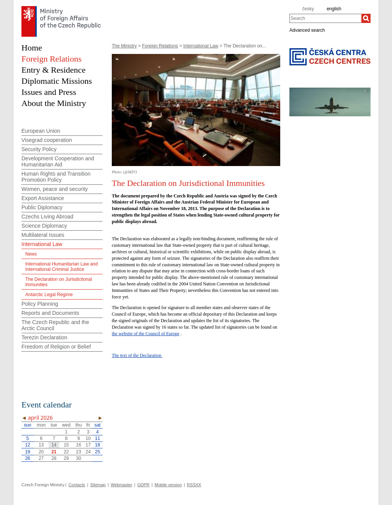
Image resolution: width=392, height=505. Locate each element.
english (334, 8)
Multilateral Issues (42, 235)
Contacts (77, 484)
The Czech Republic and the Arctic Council (55, 325)
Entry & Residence (53, 70)
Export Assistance (42, 198)
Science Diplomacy (44, 226)
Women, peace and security (54, 189)
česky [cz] (308, 8)
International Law (200, 46)
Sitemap (98, 484)
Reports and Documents (50, 313)
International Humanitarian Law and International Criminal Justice (61, 266)
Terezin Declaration (44, 337)
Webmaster (121, 484)
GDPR (143, 484)
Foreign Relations (160, 46)
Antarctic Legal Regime (49, 294)
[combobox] (325, 18)
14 (53, 445)
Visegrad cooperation (46, 140)
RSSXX (194, 484)
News (31, 254)
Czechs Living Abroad (47, 216)
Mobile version (168, 484)
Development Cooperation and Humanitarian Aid (57, 161)
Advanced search (307, 30)
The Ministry (124, 46)
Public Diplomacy (41, 207)
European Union (40, 131)
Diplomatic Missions (56, 81)
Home (31, 47)
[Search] (366, 18)
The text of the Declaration (137, 355)
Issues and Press (48, 92)
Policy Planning (39, 304)
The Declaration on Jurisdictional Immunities (58, 282)
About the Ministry (53, 103)
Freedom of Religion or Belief (56, 347)
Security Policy (39, 149)
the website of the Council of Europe (146, 333)
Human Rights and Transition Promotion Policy (56, 177)
